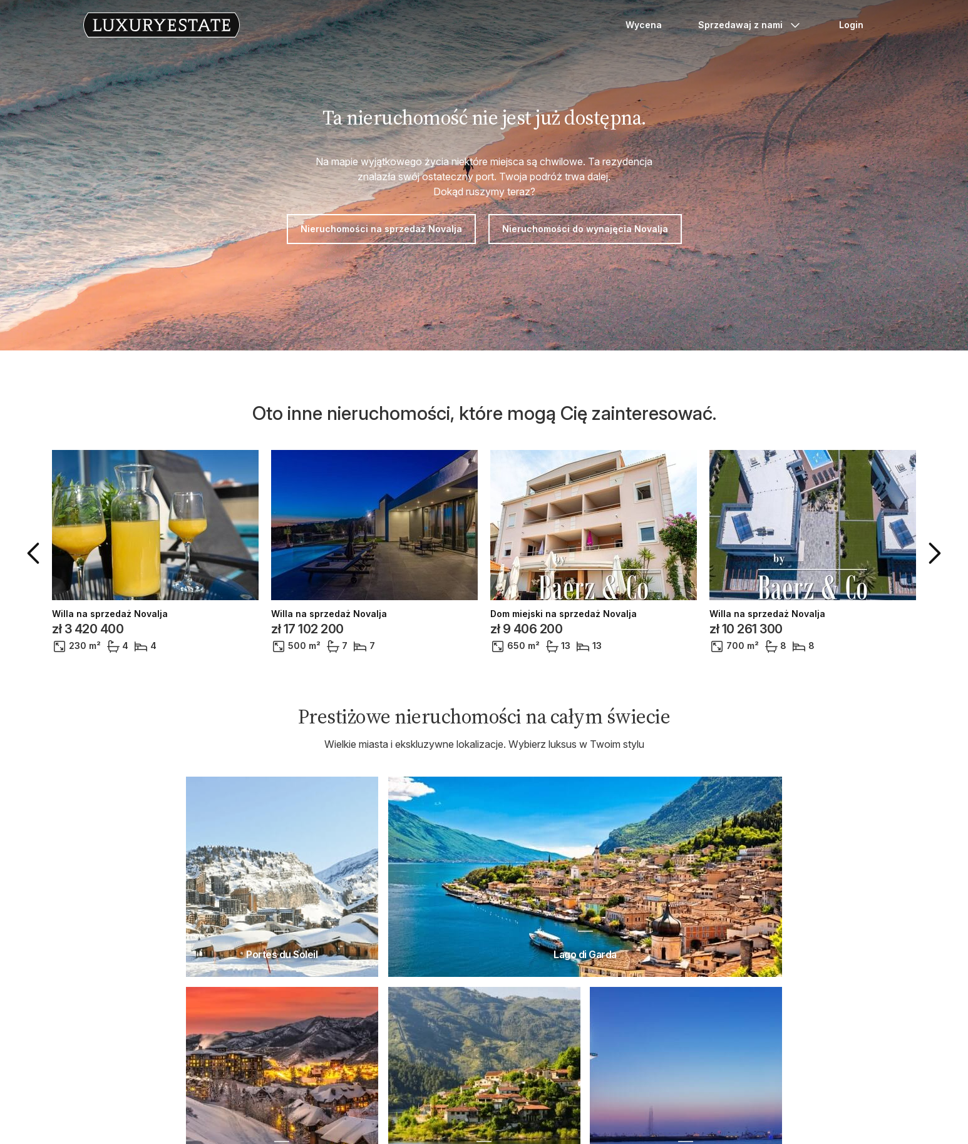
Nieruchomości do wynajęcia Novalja (585, 228)
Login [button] (851, 24)
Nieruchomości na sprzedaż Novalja (381, 228)
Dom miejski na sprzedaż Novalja (563, 614)
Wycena (644, 24)
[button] (36, 553)
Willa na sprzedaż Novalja (110, 614)
